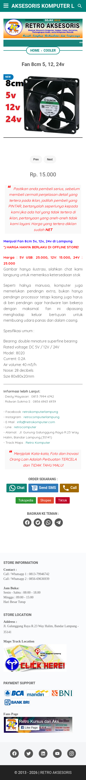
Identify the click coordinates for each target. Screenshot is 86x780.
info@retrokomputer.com (36, 422)
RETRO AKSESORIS (56, 772)
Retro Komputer (38, 442)
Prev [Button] (36, 159)
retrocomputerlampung (41, 417)
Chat (17, 488)
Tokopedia (25, 500)
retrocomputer (25, 427)
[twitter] (38, 522)
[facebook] (27, 522)
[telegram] (59, 522)
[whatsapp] (48, 522)
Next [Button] (50, 159)
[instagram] (71, 753)
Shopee (45, 500)
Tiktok (62, 500)
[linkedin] (43, 753)
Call (69, 488)
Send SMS (43, 488)
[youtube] (57, 753)
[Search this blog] (80, 6)
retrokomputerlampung (40, 412)
